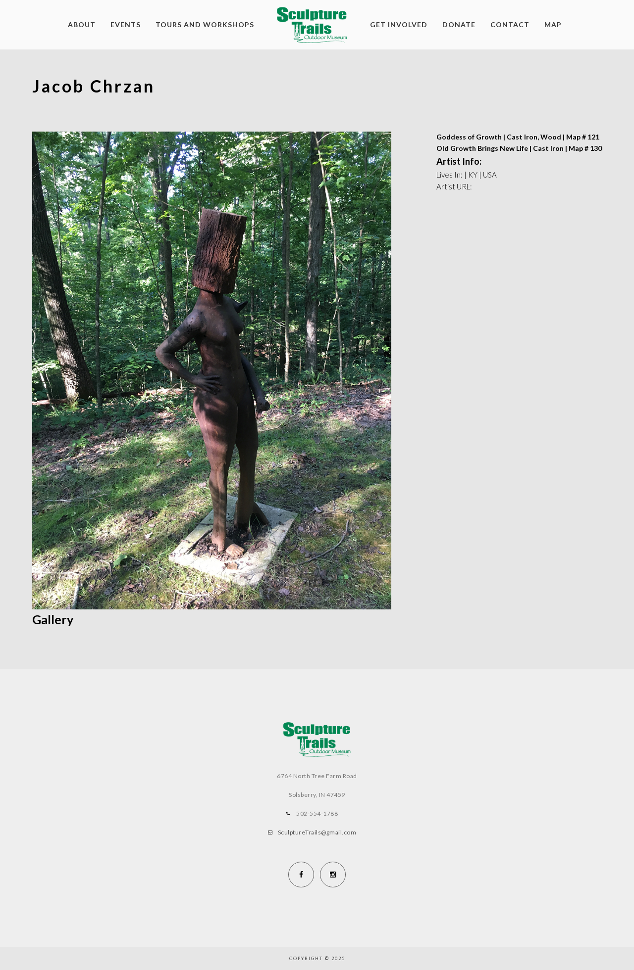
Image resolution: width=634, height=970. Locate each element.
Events (125, 24)
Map (553, 24)
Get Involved (398, 24)
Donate (459, 24)
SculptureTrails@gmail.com (317, 832)
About (82, 24)
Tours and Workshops (205, 24)
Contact (509, 24)
